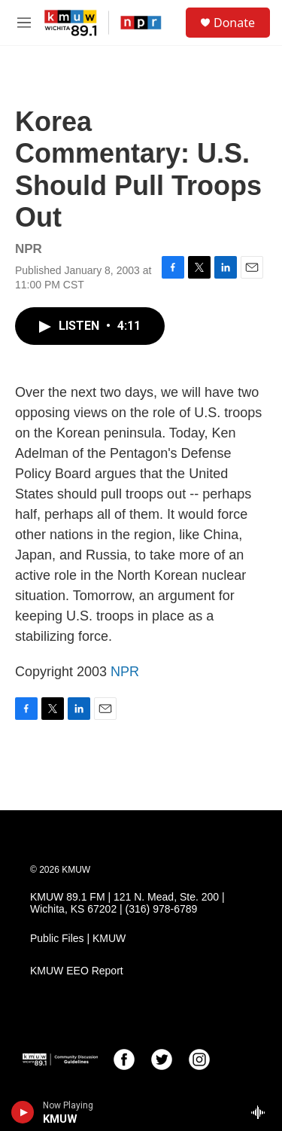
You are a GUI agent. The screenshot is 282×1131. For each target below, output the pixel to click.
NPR (125, 671)
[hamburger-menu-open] (24, 23)
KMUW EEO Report (76, 971)
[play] (23, 1112)
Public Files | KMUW (78, 938)
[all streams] (262, 1112)
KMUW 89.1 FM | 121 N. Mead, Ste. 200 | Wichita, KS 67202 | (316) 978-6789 (127, 903)
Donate (234, 22)
